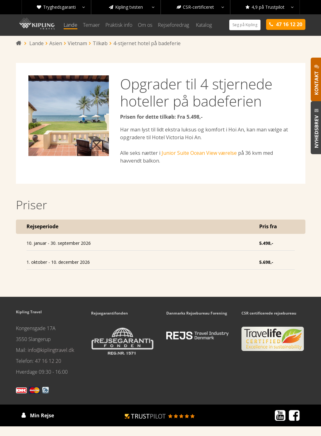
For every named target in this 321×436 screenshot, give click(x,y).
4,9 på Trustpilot (270, 7)
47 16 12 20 (48, 361)
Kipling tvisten (131, 7)
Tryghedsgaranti (61, 7)
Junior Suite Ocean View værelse (199, 152)
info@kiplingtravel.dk (51, 350)
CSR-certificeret (200, 7)
